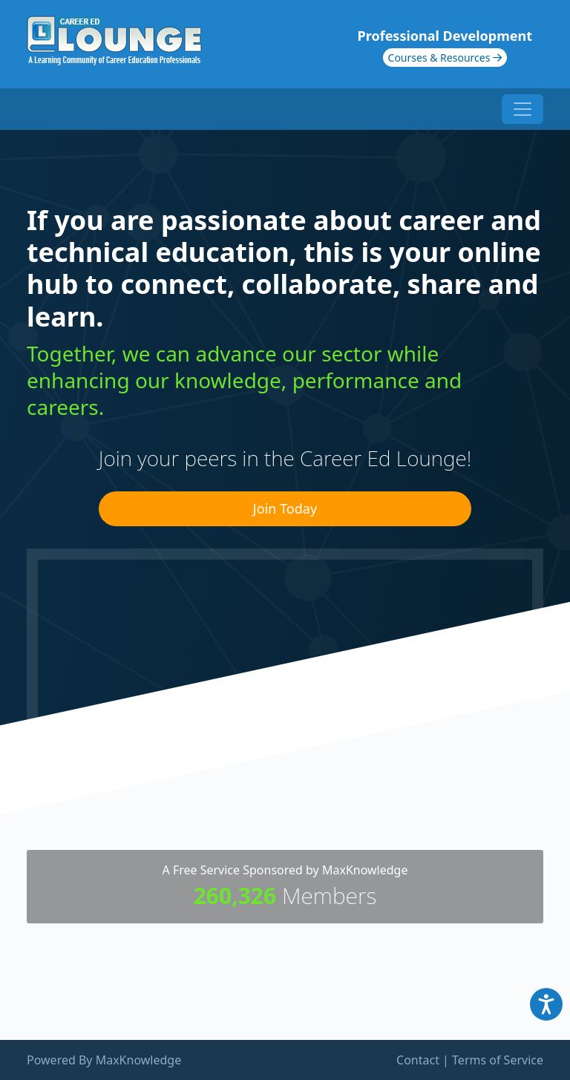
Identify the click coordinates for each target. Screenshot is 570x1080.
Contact (417, 1060)
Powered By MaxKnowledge (104, 1060)
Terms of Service (497, 1060)
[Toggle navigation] (522, 109)
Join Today (285, 508)
